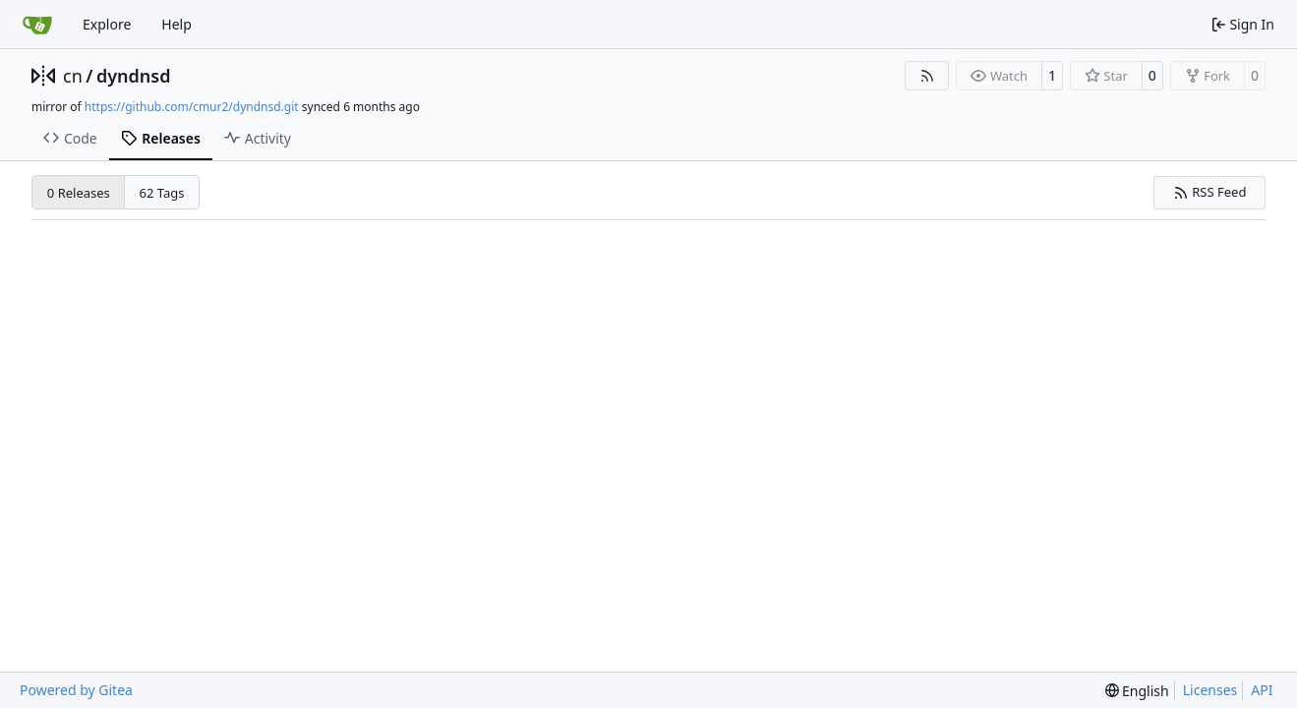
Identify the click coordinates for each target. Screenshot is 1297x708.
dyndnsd (133, 76)
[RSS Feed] (927, 75)
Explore (107, 24)
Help (176, 24)
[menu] (1137, 690)
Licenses (1210, 689)
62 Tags (162, 193)
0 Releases (78, 193)
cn (73, 76)
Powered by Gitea (76, 689)
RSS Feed (1210, 192)
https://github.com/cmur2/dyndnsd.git (192, 106)
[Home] (37, 24)
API (1261, 689)
